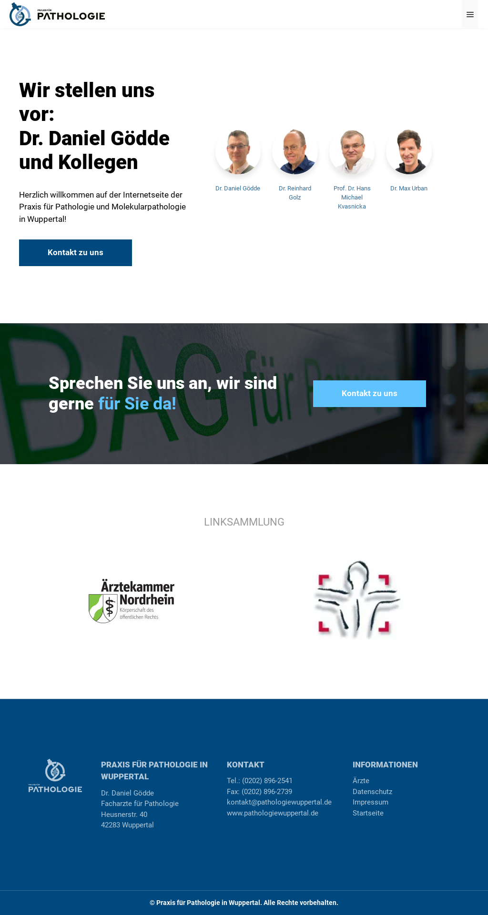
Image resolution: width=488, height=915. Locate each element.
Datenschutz (372, 791)
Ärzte (361, 780)
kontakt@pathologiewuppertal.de (279, 802)
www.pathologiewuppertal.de (272, 813)
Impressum (370, 802)
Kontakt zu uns (75, 252)
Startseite (368, 813)
